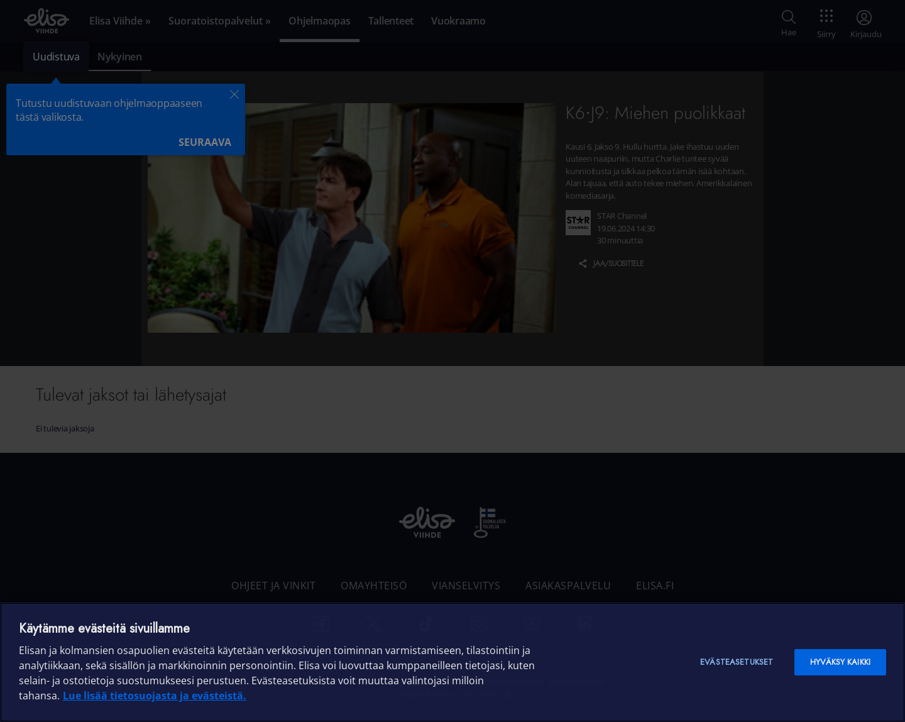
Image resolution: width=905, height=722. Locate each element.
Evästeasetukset (736, 662)
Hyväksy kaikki (840, 662)
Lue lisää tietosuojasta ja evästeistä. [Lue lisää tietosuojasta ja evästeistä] (154, 696)
